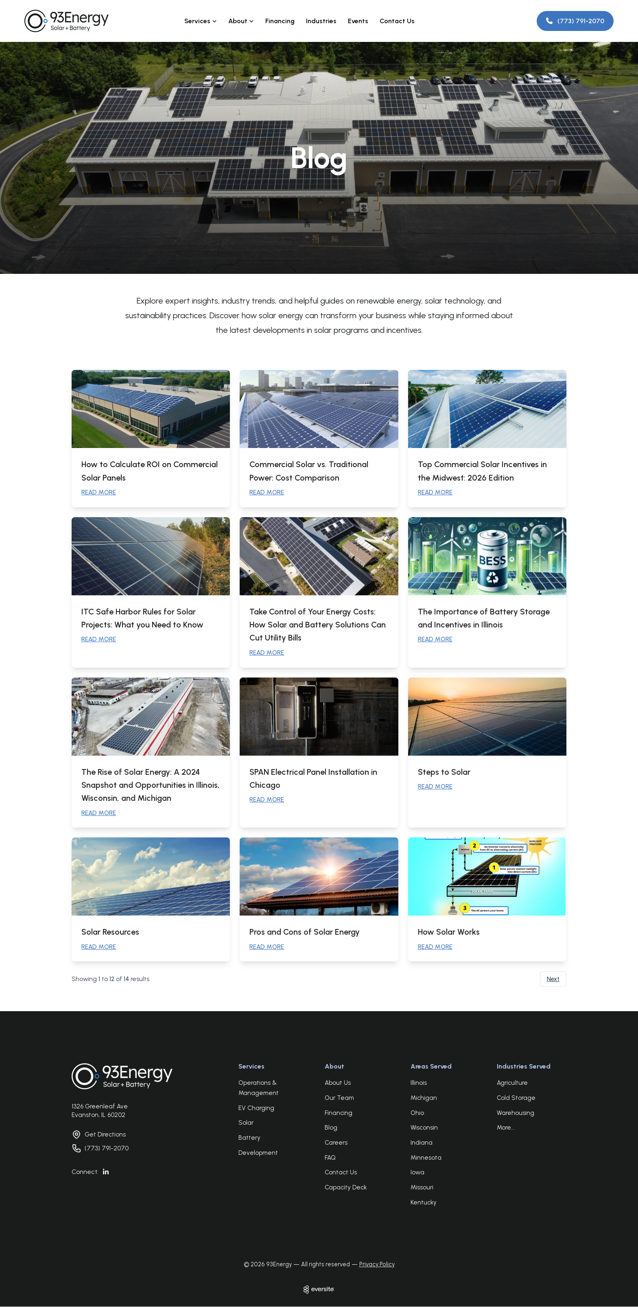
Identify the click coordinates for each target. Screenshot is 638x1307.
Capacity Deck (346, 1187)
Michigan (424, 1098)
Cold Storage (516, 1098)
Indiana (422, 1143)
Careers (336, 1143)
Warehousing (515, 1113)
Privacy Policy (377, 1264)
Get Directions (105, 1135)
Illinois (419, 1083)
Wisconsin (424, 1128)
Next (553, 980)
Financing (280, 21)
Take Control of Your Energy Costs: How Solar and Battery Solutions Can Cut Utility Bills (317, 625)
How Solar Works (449, 932)
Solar (245, 1123)
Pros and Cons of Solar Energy (304, 932)
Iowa (417, 1173)
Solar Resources (110, 932)
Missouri (422, 1187)
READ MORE (98, 492)
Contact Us (397, 21)
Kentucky (424, 1202)
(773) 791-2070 (107, 1148)
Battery (249, 1138)
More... (506, 1128)
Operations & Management (258, 1088)
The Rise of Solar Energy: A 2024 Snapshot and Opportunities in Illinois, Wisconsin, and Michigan (150, 785)
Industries (321, 21)
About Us (338, 1083)
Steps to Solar (444, 772)
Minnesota (426, 1158)
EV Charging (256, 1108)
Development (258, 1153)
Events (358, 21)
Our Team (339, 1098)
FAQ (330, 1158)
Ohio (417, 1113)
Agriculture (512, 1083)
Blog (331, 1128)
